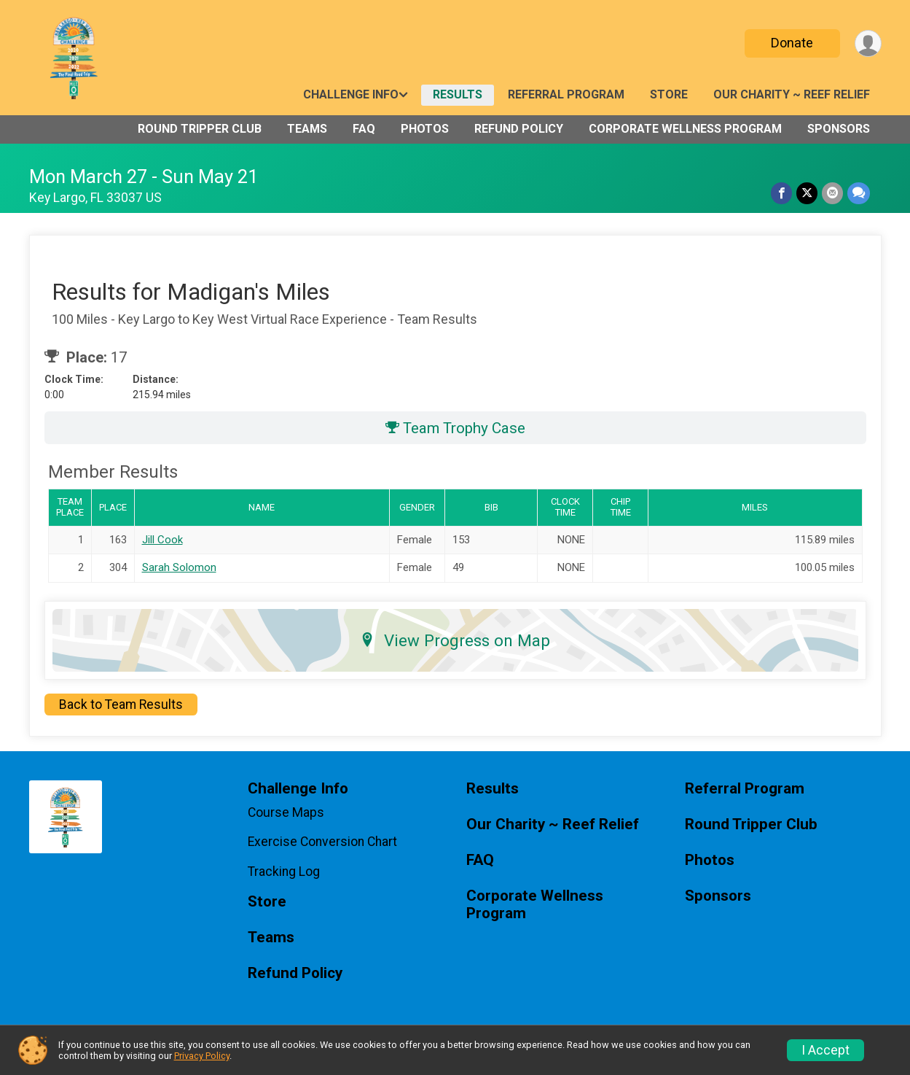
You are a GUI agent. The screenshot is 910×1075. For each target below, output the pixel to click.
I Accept (825, 1050)
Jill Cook (162, 539)
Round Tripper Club (200, 129)
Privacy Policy (202, 1055)
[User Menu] (868, 43)
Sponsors (838, 129)
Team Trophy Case (455, 428)
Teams (307, 129)
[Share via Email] (832, 192)
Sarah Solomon (179, 567)
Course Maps (286, 812)
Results (457, 94)
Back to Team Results (121, 704)
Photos (425, 129)
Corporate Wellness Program (685, 129)
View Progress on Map (455, 640)
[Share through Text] (858, 192)
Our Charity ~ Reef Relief (791, 94)
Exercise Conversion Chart (322, 841)
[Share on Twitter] (806, 192)
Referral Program (566, 94)
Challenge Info (351, 94)
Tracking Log (284, 871)
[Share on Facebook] (781, 192)
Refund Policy (518, 129)
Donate (792, 42)
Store (669, 94)
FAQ (364, 129)
